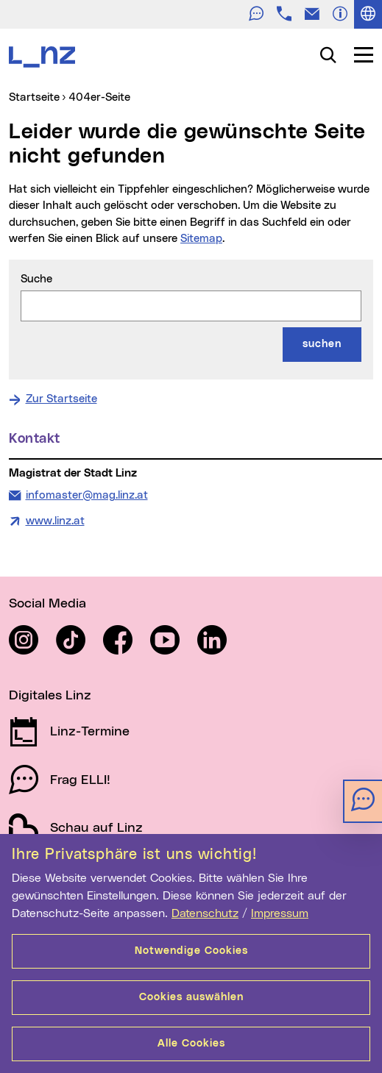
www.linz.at (55, 521)
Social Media (47, 603)
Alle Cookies (191, 1043)
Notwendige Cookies (191, 951)
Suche (36, 279)
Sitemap (201, 238)
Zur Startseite (61, 398)
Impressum (279, 913)
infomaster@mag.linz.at (86, 494)
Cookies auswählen (191, 997)
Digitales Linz (50, 695)
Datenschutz (204, 913)
